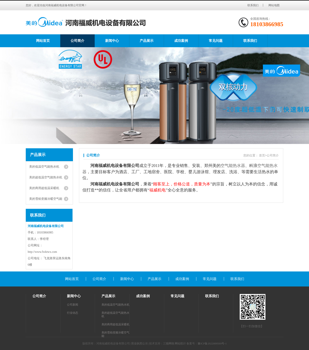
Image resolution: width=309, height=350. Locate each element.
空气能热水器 (233, 165)
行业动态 (72, 312)
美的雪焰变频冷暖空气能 (115, 334)
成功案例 (181, 40)
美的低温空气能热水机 (115, 304)
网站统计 (180, 343)
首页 (262, 155)
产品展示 (146, 40)
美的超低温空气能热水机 (115, 314)
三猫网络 (168, 343)
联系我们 (253, 5)
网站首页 (43, 40)
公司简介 (77, 40)
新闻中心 (112, 40)
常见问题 (216, 40)
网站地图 (274, 5)
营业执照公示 (139, 343)
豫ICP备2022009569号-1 (212, 343)
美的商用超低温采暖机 (115, 324)
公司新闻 (72, 304)
